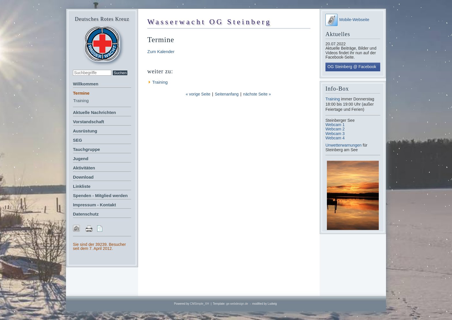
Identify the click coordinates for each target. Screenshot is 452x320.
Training (81, 100)
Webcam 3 (335, 133)
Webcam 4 (335, 138)
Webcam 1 (335, 124)
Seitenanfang (227, 94)
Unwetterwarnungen (344, 145)
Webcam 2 (335, 129)
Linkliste (82, 186)
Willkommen (85, 83)
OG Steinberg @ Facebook (351, 66)
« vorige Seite (198, 94)
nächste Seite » (257, 94)
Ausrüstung (85, 130)
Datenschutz (86, 214)
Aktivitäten (84, 167)
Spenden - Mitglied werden (100, 195)
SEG (77, 140)
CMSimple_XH (199, 303)
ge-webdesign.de (237, 303)
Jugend (80, 158)
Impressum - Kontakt (94, 204)
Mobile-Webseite (347, 19)
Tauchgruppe (86, 149)
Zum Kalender (160, 51)
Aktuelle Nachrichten (94, 112)
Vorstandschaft (88, 121)
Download (83, 177)
